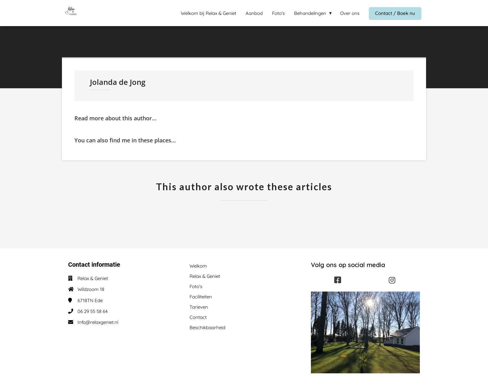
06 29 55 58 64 (92, 311)
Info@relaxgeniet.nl (97, 322)
